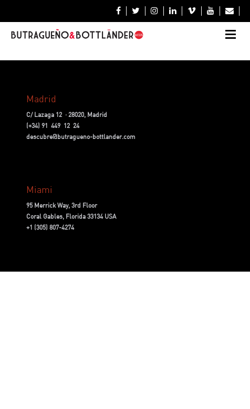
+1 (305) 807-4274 (50, 227)
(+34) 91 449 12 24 (52, 126)
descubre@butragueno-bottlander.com (81, 137)
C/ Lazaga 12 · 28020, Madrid (66, 115)
